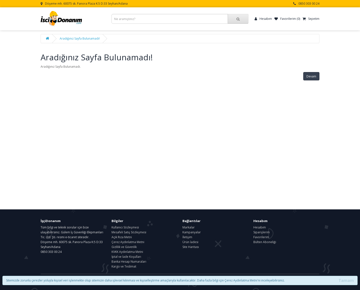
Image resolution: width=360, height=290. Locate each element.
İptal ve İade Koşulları (126, 257)
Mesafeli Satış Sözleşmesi (129, 232)
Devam (311, 76)
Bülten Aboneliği (264, 242)
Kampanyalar (191, 232)
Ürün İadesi (190, 242)
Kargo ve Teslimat (124, 266)
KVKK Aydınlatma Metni (127, 252)
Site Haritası (190, 247)
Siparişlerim (261, 232)
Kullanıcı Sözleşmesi (125, 227)
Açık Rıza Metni (122, 237)
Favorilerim (261, 237)
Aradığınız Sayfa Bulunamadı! (80, 38)
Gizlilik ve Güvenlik (124, 247)
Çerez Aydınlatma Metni (128, 242)
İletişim (187, 237)
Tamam (346, 280)
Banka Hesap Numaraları (129, 261)
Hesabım (259, 227)
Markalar (188, 227)
